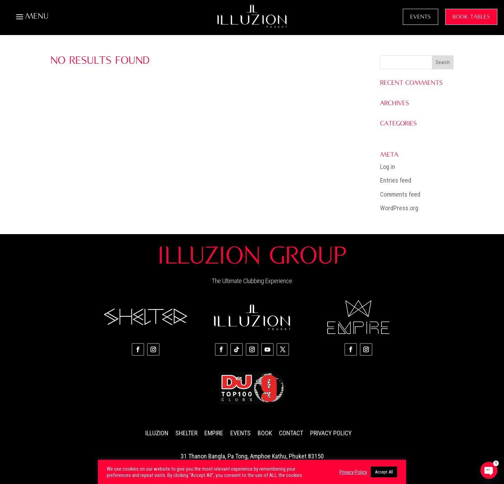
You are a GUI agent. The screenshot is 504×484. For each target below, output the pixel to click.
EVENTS (420, 17)
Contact (291, 433)
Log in (387, 166)
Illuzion (156, 433)
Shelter (186, 433)
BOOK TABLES (471, 17)
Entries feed (395, 180)
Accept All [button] (384, 472)
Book (265, 433)
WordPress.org (399, 208)
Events (240, 433)
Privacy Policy (331, 433)
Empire (213, 433)
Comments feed (400, 194)
